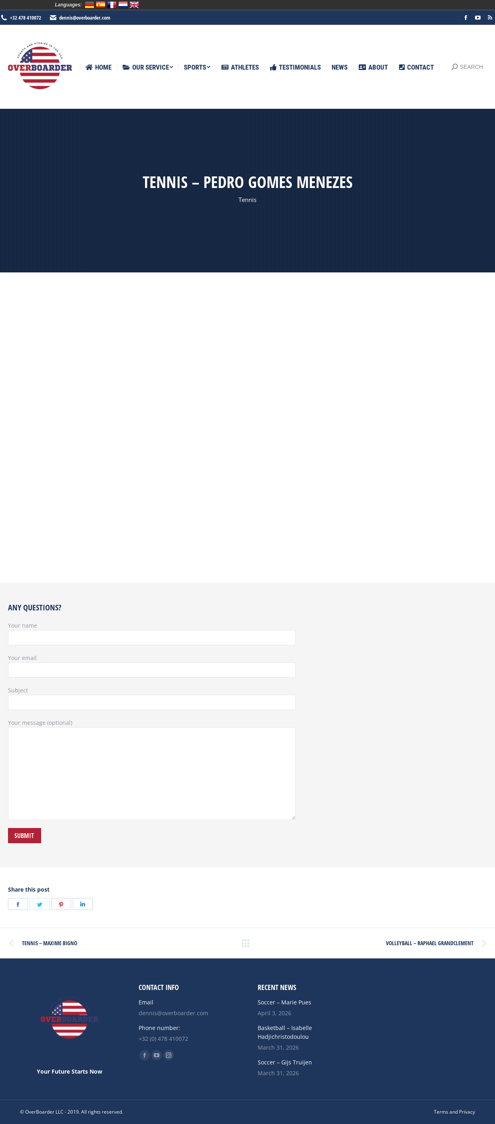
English (134, 5)
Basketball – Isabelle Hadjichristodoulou (285, 1032)
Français (112, 5)
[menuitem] (98, 67)
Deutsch (89, 5)
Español (100, 5)
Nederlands (123, 5)
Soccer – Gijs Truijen (285, 1062)
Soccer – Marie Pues (284, 1002)
